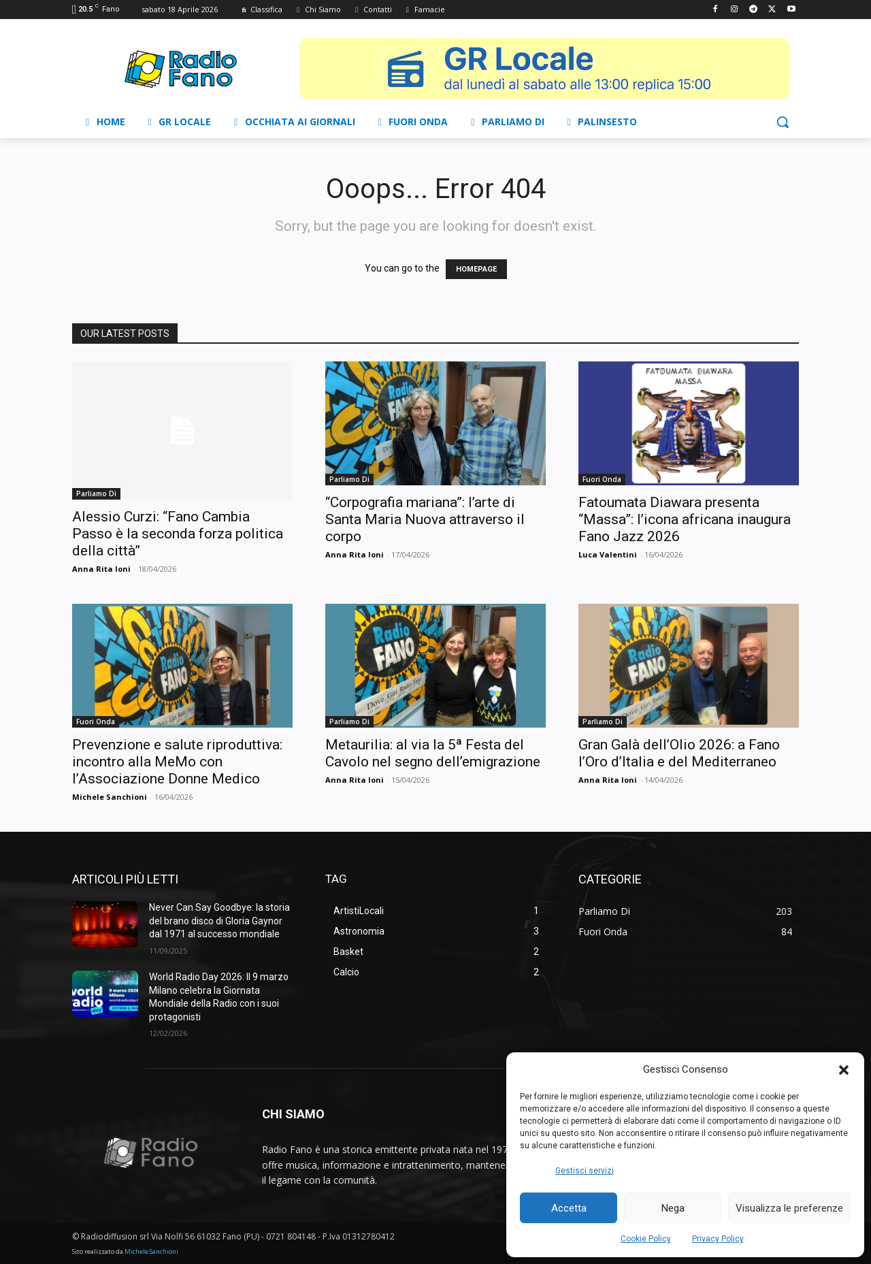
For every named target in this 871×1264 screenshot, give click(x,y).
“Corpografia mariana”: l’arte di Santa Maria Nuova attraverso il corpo (425, 519)
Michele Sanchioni (109, 797)
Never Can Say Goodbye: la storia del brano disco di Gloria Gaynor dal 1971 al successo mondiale (219, 920)
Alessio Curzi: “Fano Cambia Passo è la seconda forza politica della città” (177, 533)
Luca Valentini (607, 554)
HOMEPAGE (476, 269)
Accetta (569, 1208)
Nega (673, 1208)
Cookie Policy (646, 1239)
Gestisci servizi (584, 1171)
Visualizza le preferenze (789, 1208)
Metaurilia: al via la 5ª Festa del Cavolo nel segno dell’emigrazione (432, 753)
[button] (844, 1070)
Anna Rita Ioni (101, 569)
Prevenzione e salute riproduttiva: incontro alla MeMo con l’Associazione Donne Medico (177, 761)
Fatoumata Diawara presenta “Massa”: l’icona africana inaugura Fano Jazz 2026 (684, 519)
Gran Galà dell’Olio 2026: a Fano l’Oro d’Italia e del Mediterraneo (679, 753)
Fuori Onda (601, 479)
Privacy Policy (718, 1239)
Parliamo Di (96, 493)
